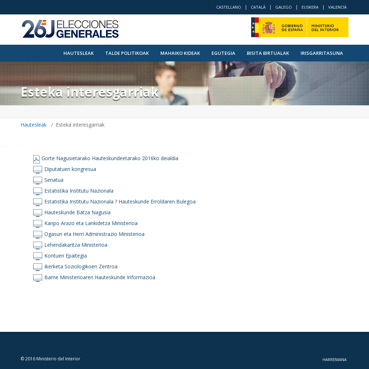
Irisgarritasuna (322, 53)
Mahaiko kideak (180, 53)
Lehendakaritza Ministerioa (75, 244)
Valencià (337, 7)
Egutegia (223, 53)
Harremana (335, 359)
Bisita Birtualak (268, 53)
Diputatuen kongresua (70, 169)
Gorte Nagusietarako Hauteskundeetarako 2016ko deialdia (109, 158)
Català (258, 7)
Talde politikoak (127, 53)
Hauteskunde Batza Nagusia (77, 212)
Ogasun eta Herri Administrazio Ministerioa (94, 233)
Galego (283, 7)
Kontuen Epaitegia (65, 255)
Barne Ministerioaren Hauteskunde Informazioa (99, 277)
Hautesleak (78, 53)
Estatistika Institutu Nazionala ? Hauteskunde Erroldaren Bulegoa (120, 201)
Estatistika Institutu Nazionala (79, 190)
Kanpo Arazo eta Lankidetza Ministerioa (91, 223)
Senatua (53, 179)
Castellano (228, 7)
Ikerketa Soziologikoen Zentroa (80, 266)
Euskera (310, 7)
